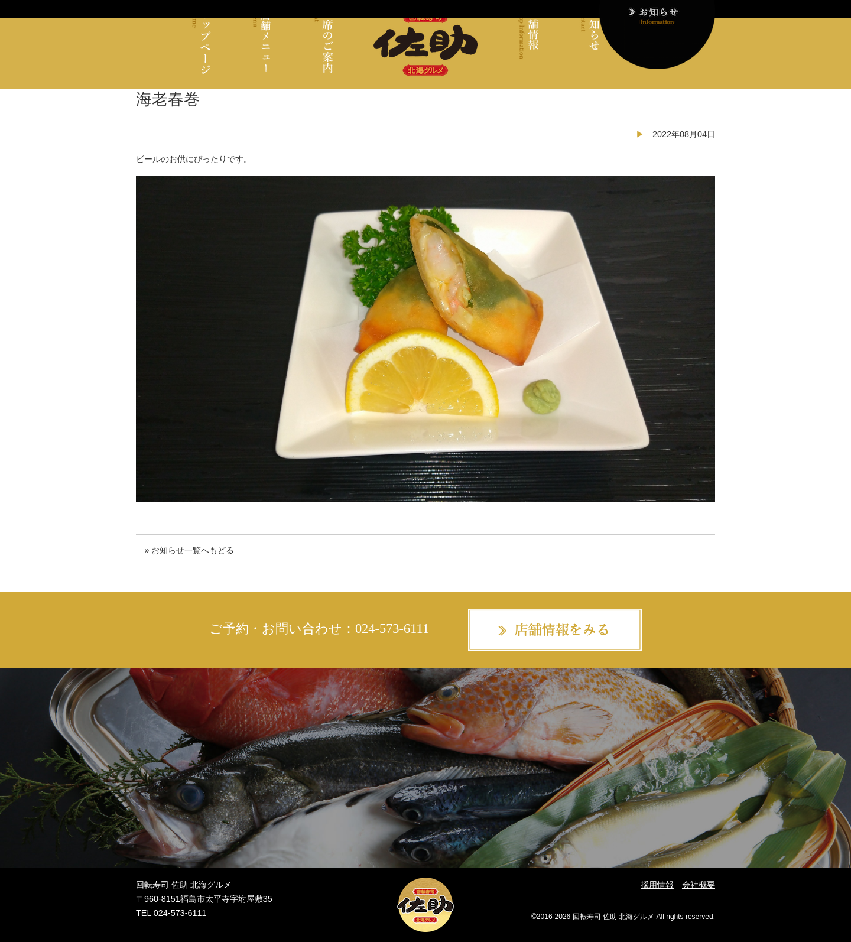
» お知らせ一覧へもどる (189, 550)
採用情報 (657, 884)
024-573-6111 (392, 628)
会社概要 (698, 884)
